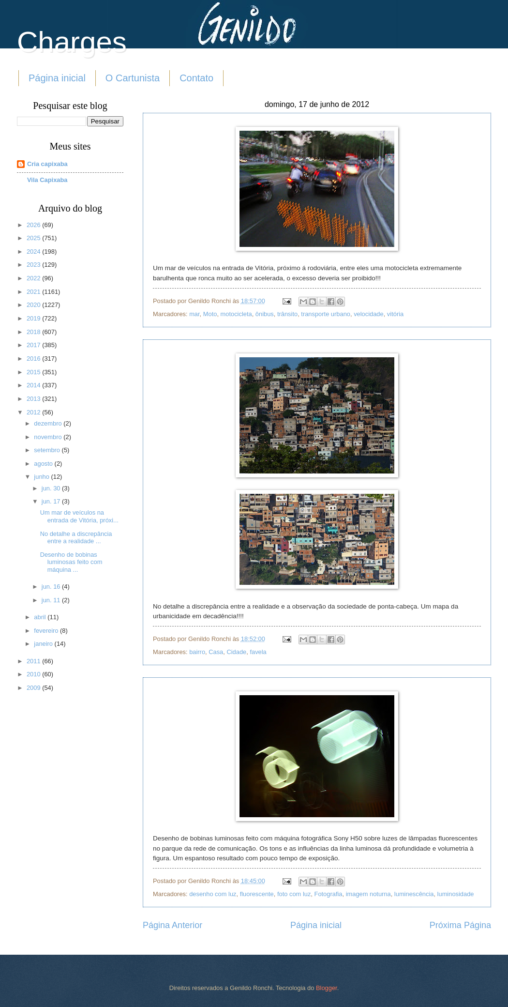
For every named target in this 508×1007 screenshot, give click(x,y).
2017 (34, 345)
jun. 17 (52, 501)
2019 (34, 318)
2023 (34, 264)
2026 (34, 225)
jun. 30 (52, 488)
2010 (34, 674)
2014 (34, 385)
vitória (395, 314)
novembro (48, 437)
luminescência (414, 894)
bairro (197, 652)
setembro (47, 450)
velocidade (369, 314)
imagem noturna (368, 894)
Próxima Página (460, 925)
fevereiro (47, 630)
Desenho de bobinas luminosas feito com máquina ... (71, 562)
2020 (34, 304)
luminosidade (455, 894)
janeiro (44, 643)
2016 (34, 358)
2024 (34, 251)
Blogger (326, 988)
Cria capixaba (47, 164)
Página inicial (57, 78)
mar (194, 314)
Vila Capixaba (47, 179)
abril (40, 617)
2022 (34, 278)
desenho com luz (212, 894)
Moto (210, 314)
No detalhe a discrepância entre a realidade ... (76, 537)
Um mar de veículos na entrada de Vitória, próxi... (79, 516)
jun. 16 (52, 586)
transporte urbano (325, 314)
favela (258, 652)
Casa (216, 652)
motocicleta (236, 314)
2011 (34, 661)
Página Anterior (172, 925)
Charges (72, 42)
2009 (34, 687)
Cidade (236, 652)
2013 (34, 398)
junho (42, 476)
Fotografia (328, 894)
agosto (44, 463)
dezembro (48, 423)
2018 (34, 332)
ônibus (264, 314)
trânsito (287, 314)
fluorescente (257, 894)
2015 (34, 372)
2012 (34, 412)
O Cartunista (132, 78)
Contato (196, 78)
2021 (34, 291)
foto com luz (294, 894)
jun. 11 (52, 600)
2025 (34, 238)
